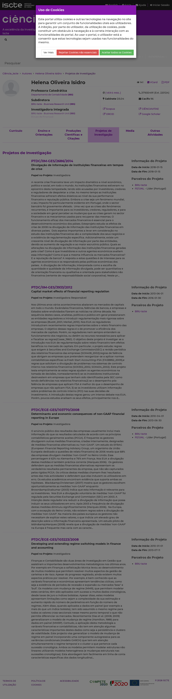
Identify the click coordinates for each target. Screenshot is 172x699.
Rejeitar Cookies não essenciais (78, 52)
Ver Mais (49, 52)
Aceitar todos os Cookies (117, 52)
